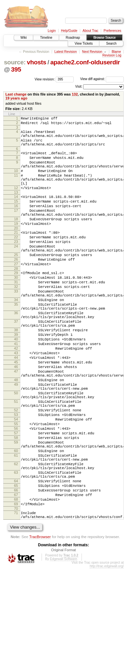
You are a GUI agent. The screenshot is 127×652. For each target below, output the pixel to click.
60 (16, 520)
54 (16, 481)
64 (16, 557)
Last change (16, 94)
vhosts (36, 62)
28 (16, 298)
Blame (116, 52)
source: (15, 62)
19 (16, 244)
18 (16, 239)
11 (16, 186)
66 (16, 568)
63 (16, 546)
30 (16, 308)
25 (16, 281)
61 (16, 525)
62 (16, 536)
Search (111, 43)
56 (16, 492)
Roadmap (73, 37)
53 (16, 476)
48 (16, 433)
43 (16, 400)
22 (16, 260)
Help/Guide (69, 31)
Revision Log (111, 55)
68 (16, 579)
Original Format (63, 634)
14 (16, 211)
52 (16, 470)
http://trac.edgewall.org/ (107, 650)
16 (16, 223)
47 (16, 422)
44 (16, 406)
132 (75, 94)
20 (16, 250)
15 (16, 217)
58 (16, 504)
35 (16, 341)
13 (16, 207)
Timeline (46, 37)
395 (16, 69)
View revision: (45, 79)
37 (16, 362)
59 (16, 509)
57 (16, 498)
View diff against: (102, 79)
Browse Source (104, 37)
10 (16, 181)
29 (16, 302)
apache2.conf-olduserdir (85, 62)
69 (16, 585)
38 (16, 372)
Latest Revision (65, 52)
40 (16, 383)
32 (16, 319)
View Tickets (84, 43)
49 (16, 439)
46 (16, 417)
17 (16, 228)
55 (16, 487)
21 (16, 254)
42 (16, 395)
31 (16, 313)
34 (16, 335)
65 (16, 562)
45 (16, 411)
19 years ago (16, 98)
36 (16, 351)
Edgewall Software (63, 642)
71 (16, 595)
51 (16, 460)
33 (16, 325)
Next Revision (92, 52)
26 (16, 287)
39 (16, 378)
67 (16, 574)
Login (52, 31)
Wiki (24, 37)
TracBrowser (40, 620)
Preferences (112, 31)
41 (16, 389)
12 (16, 202)
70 (16, 590)
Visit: (78, 86)
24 (16, 271)
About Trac (90, 31)
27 (16, 292)
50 (16, 449)
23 (16, 265)
